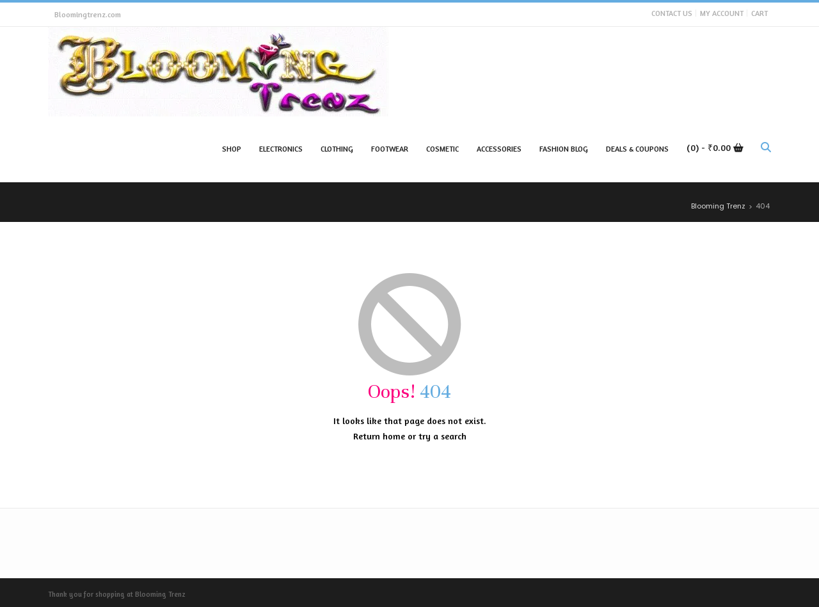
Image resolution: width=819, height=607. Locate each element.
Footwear (389, 149)
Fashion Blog (563, 149)
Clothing (337, 149)
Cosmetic (442, 149)
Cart (759, 13)
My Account (721, 13)
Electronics (281, 149)
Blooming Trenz (160, 594)
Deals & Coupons (637, 149)
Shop (231, 149)
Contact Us (671, 13)
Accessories (499, 149)
